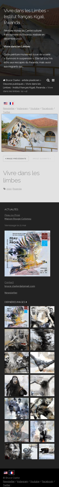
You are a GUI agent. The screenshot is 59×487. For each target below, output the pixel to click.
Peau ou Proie (12, 215)
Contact (9, 282)
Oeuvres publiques (13, 84)
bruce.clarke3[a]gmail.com (20, 286)
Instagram (22, 481)
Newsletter (9, 481)
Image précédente (15, 159)
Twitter (6, 485)
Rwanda (17, 188)
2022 (9, 188)
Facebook (47, 481)
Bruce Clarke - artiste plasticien (21, 80)
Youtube (34, 481)
